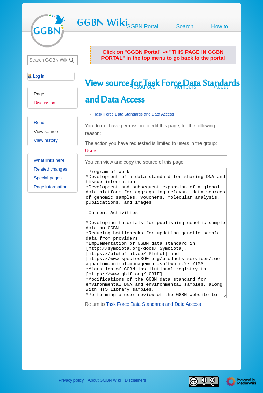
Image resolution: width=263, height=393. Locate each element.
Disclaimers (135, 380)
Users (91, 150)
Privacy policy (71, 380)
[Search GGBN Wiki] (52, 60)
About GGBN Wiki (104, 380)
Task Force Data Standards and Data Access (134, 114)
